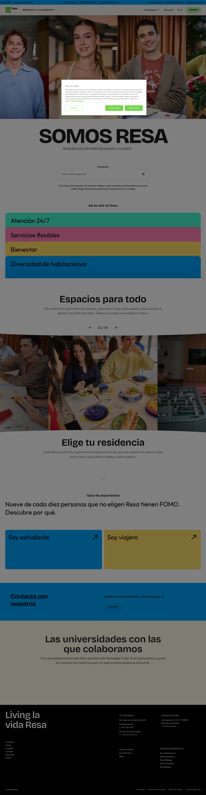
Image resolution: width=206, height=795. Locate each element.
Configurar (74, 108)
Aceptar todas (134, 108)
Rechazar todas (114, 108)
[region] (104, 97)
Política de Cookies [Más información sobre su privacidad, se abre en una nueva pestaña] (77, 101)
